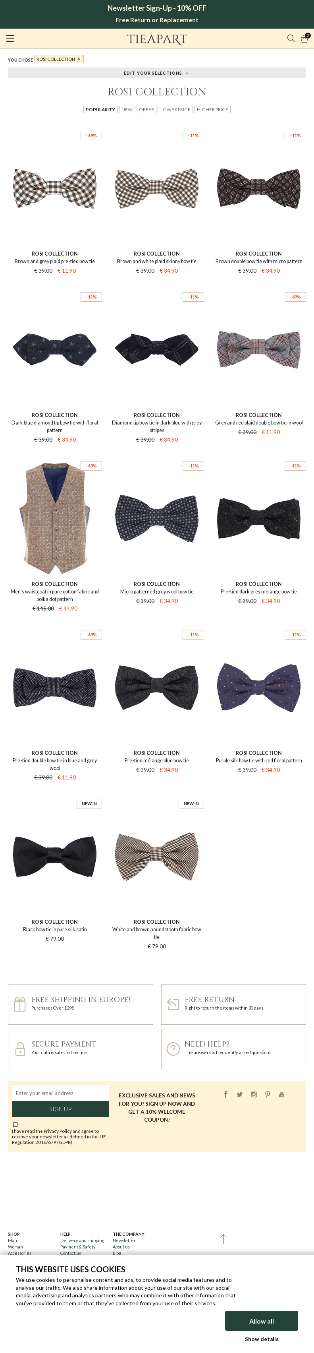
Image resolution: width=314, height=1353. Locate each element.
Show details (262, 1339)
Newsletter (124, 1240)
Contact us (70, 1253)
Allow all (261, 1321)
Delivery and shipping (82, 1240)
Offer (146, 109)
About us (121, 1246)
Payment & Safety (78, 1246)
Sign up (60, 1109)
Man (12, 1240)
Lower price (175, 109)
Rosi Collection (56, 59)
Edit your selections (153, 72)
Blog (117, 1253)
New (127, 109)
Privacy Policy (58, 1131)
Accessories (19, 1253)
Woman (15, 1246)
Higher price (212, 109)
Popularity (100, 109)
